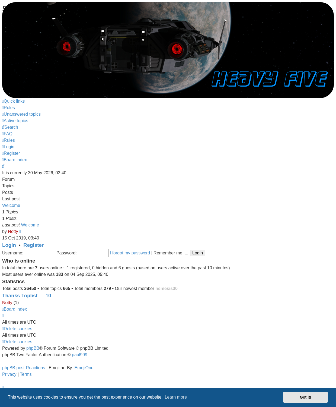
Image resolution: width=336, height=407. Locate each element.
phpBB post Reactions (23, 367)
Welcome (11, 205)
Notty (13, 231)
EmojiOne (84, 367)
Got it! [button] (305, 397)
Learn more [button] (176, 397)
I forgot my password (130, 253)
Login (9, 245)
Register (33, 245)
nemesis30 (166, 288)
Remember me (170, 253)
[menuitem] (8, 107)
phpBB (32, 348)
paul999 (79, 354)
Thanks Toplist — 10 (26, 295)
